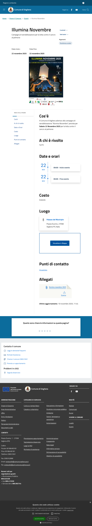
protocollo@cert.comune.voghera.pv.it (17, 465)
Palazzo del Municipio (55, 219)
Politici (3, 420)
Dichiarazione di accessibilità (56, 452)
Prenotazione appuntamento (33, 438)
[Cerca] (88, 10)
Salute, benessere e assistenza (53, 418)
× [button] (90, 502)
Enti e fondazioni (7, 416)
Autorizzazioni (51, 423)
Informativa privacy (53, 448)
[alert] (46, 513)
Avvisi (71, 413)
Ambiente (49, 413)
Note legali (50, 445)
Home (4, 18)
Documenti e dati (7, 427)
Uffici (3, 413)
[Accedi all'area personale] (83, 3)
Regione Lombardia (9, 3)
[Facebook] (71, 9)
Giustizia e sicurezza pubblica (56, 409)
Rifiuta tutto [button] (53, 518)
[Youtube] (76, 9)
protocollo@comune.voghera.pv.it (17, 461)
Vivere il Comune (15, 18)
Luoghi (71, 423)
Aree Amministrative (8, 409)
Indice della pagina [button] (20, 113)
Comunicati (73, 409)
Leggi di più (70, 510)
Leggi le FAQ (28, 446)
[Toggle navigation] (4, 9)
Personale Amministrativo (10, 424)
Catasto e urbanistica (31, 409)
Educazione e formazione (55, 405)
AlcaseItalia (43, 270)
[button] (46, 523)
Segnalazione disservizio (32, 442)
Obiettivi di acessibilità (54, 456)
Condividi (64, 30)
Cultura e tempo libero (31, 406)
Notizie (71, 406)
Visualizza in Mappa (60, 243)
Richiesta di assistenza (31, 449)
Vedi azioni (64, 34)
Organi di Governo (7, 406)
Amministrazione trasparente (52, 439)
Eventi (26, 18)
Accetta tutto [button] (39, 518)
